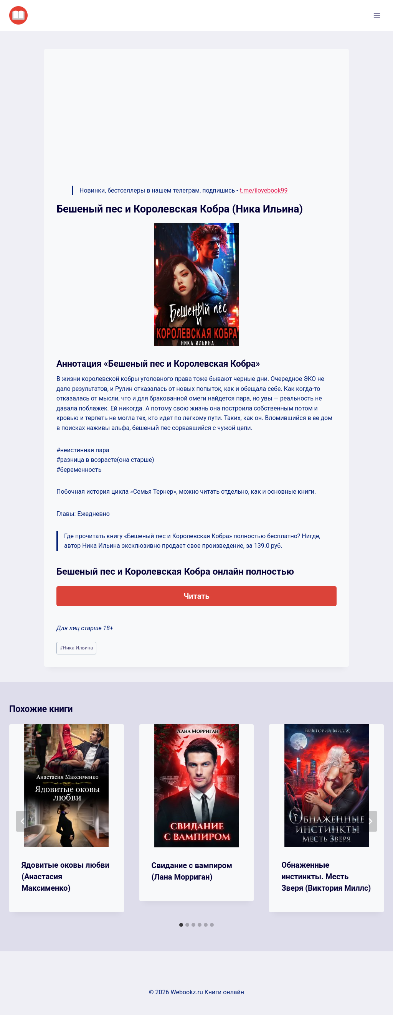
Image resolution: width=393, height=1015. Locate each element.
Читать (196, 596)
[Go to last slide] (23, 821)
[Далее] (370, 821)
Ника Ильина (76, 648)
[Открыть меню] (377, 15)
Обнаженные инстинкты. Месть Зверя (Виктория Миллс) (326, 876)
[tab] (181, 925)
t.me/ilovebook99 (264, 190)
